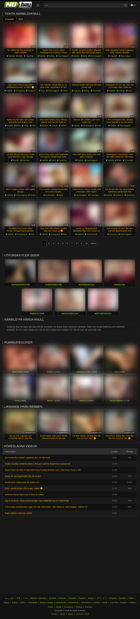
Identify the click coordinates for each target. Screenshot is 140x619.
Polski (131, 598)
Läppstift (113, 56)
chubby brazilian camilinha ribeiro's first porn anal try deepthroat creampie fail (37, 464)
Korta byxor (50, 195)
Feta (99, 125)
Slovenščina (73, 602)
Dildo (20, 56)
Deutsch (122, 598)
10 (86, 243)
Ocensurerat (92, 234)
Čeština (79, 607)
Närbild (12, 56)
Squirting (29, 56)
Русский (72, 598)
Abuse (70, 614)
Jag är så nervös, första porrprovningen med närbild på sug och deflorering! (37, 501)
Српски (96, 602)
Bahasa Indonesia (38, 598)
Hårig (26, 125)
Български (68, 607)
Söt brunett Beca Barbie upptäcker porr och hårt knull (27, 458)
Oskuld (54, 125)
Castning (62, 160)
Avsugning (20, 91)
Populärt (9, 19)
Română (52, 598)
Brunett (45, 125)
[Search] (125, 5)
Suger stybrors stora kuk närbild (18, 513)
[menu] (38, 5)
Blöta (85, 56)
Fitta (33, 125)
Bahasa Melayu (46, 602)
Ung (130, 91)
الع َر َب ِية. (9, 598)
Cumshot (113, 234)
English (124, 602)
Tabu (43, 91)
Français (88, 607)
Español (81, 598)
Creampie (97, 91)
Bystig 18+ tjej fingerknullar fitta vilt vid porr (23, 476)
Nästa (93, 243)
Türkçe (6, 602)
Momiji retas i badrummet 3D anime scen (22, 482)
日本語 (15, 602)
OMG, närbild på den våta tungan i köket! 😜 (24, 488)
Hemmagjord (63, 56)
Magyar (91, 598)
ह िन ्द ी (101, 598)
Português (33, 602)
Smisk (32, 195)
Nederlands (61, 602)
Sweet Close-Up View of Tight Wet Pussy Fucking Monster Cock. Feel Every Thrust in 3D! (43, 470)
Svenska (62, 598)
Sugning (77, 91)
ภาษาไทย (114, 602)
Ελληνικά (112, 598)
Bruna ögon (125, 56)
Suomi (50, 607)
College (121, 91)
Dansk (58, 607)
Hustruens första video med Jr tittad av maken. (24, 494)
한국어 (23, 602)
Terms (62, 614)
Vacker (63, 125)
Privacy (54, 614)
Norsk (104, 602)
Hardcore (32, 91)
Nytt (21, 19)
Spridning (130, 195)
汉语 (18, 598)
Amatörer (119, 195)
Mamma (25, 160)
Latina (65, 91)
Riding (51, 56)
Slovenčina (86, 602)
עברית (25, 598)
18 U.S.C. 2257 (82, 614)
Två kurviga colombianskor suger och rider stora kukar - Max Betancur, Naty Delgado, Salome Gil (46, 507)
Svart (53, 160)
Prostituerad (22, 234)
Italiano (132, 602)
